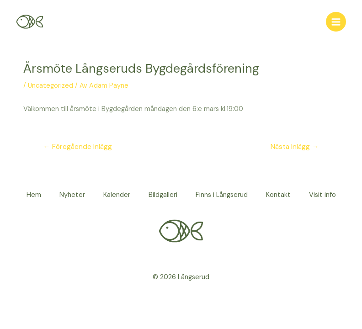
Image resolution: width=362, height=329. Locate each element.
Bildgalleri (163, 195)
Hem (34, 195)
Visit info (322, 195)
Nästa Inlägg (295, 146)
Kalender (116, 195)
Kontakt (278, 195)
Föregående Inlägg (77, 146)
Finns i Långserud (222, 195)
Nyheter (72, 195)
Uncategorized (50, 85)
